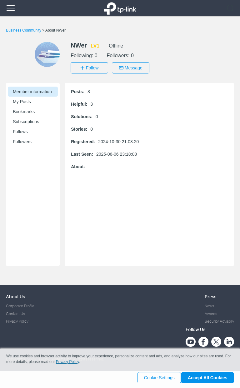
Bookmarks (24, 109)
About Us (15, 294)
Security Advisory (219, 319)
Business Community (24, 30)
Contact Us (15, 312)
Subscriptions (26, 119)
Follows (20, 129)
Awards (211, 312)
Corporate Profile (20, 304)
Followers (22, 139)
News (209, 304)
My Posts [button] (22, 99)
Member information (32, 89)
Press (210, 294)
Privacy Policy (17, 319)
